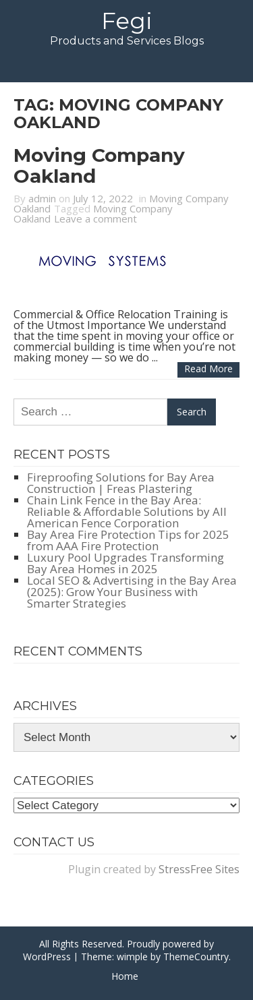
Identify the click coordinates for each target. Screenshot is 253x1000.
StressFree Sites (199, 869)
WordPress (47, 956)
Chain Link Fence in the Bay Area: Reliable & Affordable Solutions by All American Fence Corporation (127, 511)
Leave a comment (95, 218)
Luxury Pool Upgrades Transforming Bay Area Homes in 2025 (125, 563)
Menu (126, 64)
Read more (208, 368)
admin (42, 198)
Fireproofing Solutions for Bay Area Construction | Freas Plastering (121, 482)
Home (124, 976)
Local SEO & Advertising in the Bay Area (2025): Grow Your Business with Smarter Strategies (132, 591)
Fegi (126, 21)
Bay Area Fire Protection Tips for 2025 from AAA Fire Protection (128, 540)
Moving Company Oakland (99, 165)
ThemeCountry (196, 956)
